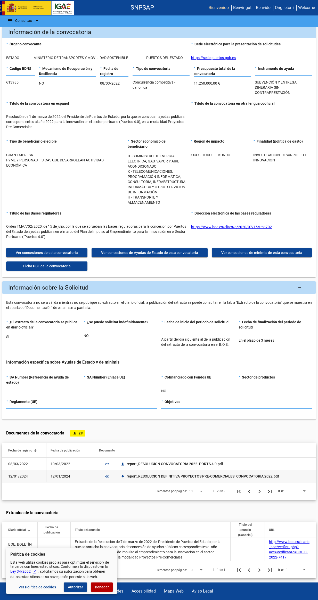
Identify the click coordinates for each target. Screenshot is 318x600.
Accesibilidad (144, 591)
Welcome (306, 7)
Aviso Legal (202, 591)
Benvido (263, 7)
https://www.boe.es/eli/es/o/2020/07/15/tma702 (231, 227)
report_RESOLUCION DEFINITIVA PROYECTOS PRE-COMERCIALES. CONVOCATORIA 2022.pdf (200, 476)
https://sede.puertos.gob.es (213, 58)
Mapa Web (174, 591)
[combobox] (196, 491)
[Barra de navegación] (23, 21)
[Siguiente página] (259, 491)
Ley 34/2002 (23, 571)
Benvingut (242, 7)
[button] (159, 32)
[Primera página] (239, 491)
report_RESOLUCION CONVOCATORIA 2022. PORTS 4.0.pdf (172, 464)
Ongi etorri (284, 7)
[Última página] (270, 491)
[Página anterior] (249, 491)
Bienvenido (219, 7)
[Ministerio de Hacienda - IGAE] (39, 8)
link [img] (107, 464)
